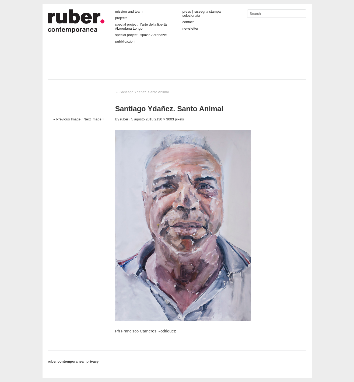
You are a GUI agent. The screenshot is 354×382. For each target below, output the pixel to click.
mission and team (129, 11)
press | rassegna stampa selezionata (202, 13)
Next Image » (93, 119)
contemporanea (66, 361)
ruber (124, 119)
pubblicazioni (125, 41)
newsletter (190, 28)
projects (121, 18)
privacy (92, 361)
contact (188, 22)
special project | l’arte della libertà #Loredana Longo (141, 26)
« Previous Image (66, 119)
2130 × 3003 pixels (169, 119)
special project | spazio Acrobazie (141, 35)
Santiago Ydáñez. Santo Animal (142, 92)
